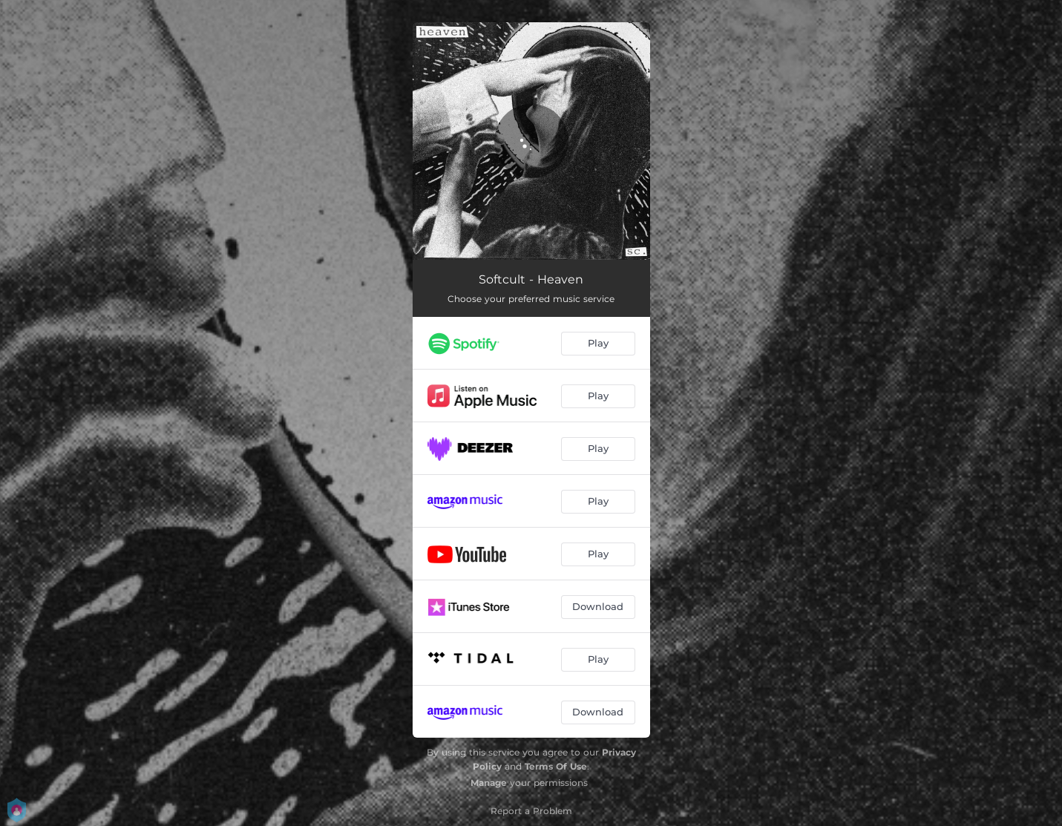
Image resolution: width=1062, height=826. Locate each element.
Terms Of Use (556, 766)
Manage (489, 782)
